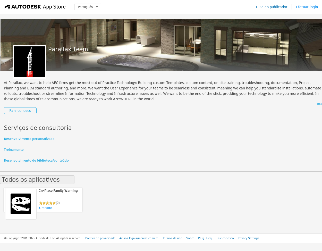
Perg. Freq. (205, 238)
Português (88, 7)
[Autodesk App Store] (35, 7)
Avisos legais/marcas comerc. (139, 238)
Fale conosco (20, 110)
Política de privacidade (100, 238)
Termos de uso (172, 238)
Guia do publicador (271, 7)
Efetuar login (307, 7)
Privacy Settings (248, 238)
